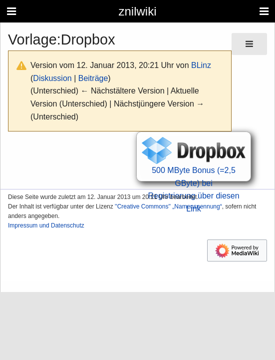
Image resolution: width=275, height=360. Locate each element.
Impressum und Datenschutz (46, 225)
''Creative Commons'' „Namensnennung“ (168, 206)
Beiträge (93, 78)
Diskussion (52, 78)
